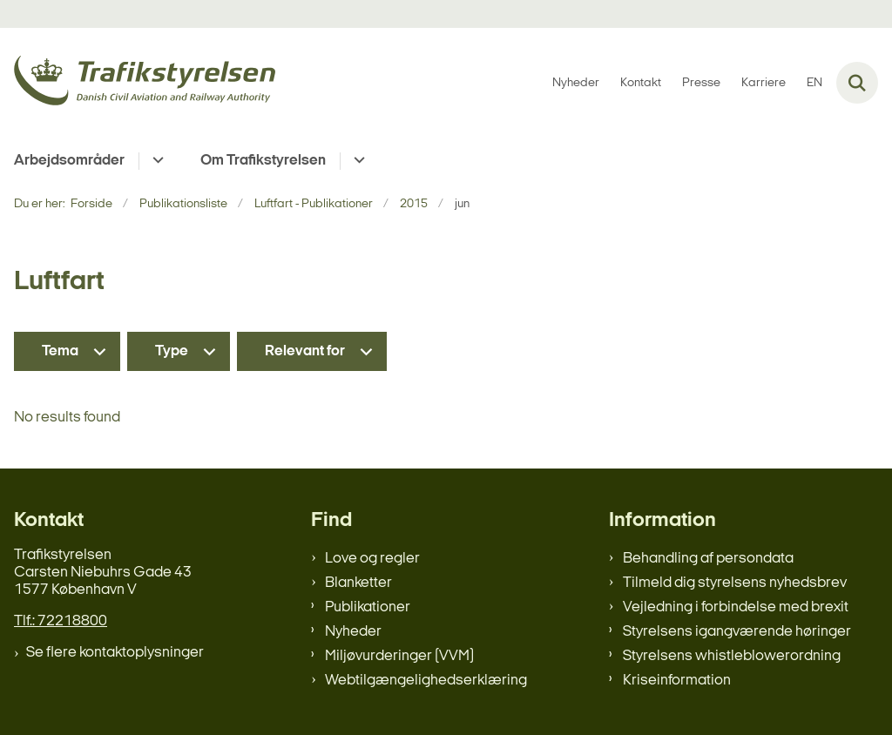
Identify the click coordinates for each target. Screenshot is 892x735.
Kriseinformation (677, 680)
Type (171, 351)
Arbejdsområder (69, 160)
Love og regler (372, 558)
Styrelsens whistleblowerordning (732, 656)
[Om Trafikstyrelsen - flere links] (357, 161)
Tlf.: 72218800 (60, 621)
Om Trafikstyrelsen (263, 160)
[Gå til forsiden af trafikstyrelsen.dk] (137, 83)
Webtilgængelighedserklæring (426, 680)
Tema (60, 351)
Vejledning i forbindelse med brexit (735, 607)
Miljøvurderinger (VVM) (399, 656)
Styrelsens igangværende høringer (737, 631)
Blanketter (358, 583)
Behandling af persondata (708, 558)
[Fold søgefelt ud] (857, 83)
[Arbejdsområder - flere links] (155, 161)
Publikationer (367, 607)
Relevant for (305, 351)
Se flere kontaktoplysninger (115, 652)
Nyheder (353, 631)
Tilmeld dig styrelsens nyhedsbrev (735, 583)
